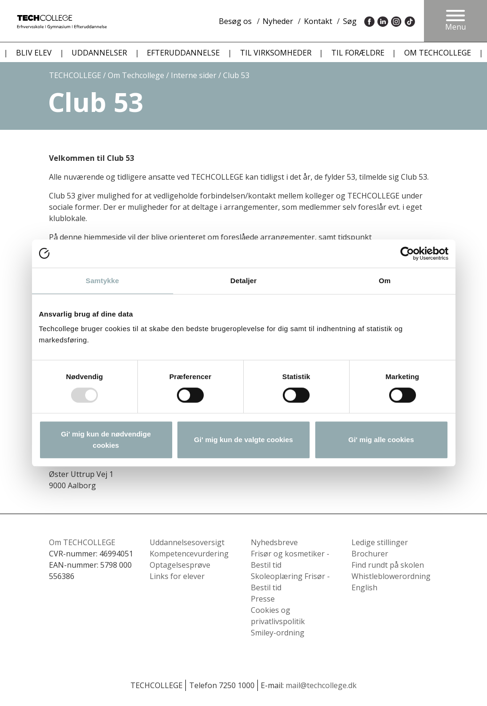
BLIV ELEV (34, 53)
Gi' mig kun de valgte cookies (243, 440)
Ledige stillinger (379, 542)
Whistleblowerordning (391, 576)
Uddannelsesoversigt (187, 542)
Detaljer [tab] (244, 281)
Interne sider (193, 75)
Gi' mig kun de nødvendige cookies (106, 439)
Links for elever (177, 576)
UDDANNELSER (99, 53)
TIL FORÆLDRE (357, 53)
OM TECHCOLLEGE (437, 53)
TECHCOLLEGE (75, 75)
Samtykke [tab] (102, 281)
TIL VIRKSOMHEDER (275, 53)
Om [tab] (385, 281)
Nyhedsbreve (274, 542)
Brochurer (369, 553)
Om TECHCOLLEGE (82, 542)
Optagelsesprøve (180, 565)
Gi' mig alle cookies (381, 440)
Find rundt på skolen (387, 565)
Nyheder (278, 21)
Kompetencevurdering (189, 553)
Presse (263, 599)
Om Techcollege (136, 75)
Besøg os (235, 21)
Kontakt (318, 21)
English (364, 587)
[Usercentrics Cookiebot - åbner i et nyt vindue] (407, 253)
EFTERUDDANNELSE (183, 53)
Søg (350, 21)
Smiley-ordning (277, 632)
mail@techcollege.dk (321, 685)
